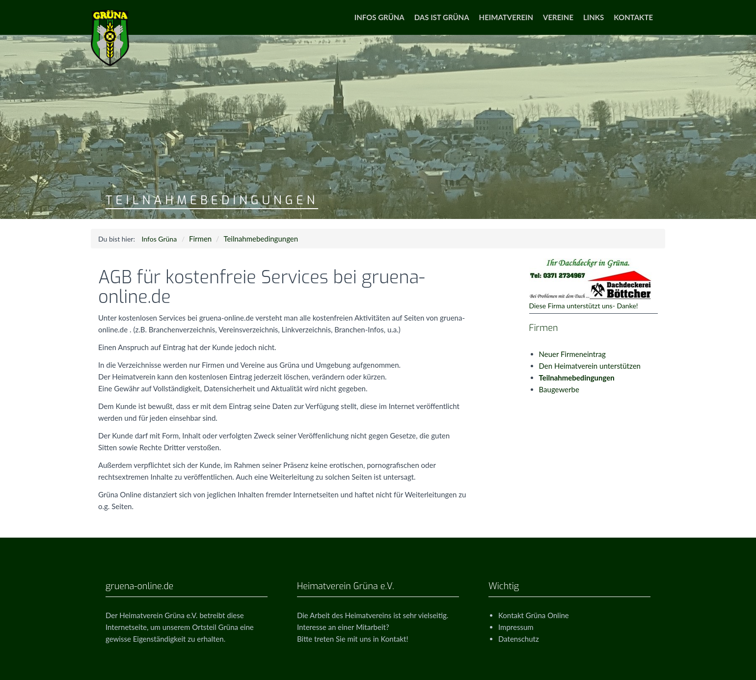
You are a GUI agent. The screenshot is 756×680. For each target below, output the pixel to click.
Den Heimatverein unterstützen (590, 365)
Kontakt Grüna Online (533, 615)
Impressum (516, 627)
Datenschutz (518, 638)
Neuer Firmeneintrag (572, 354)
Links (593, 17)
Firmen (200, 238)
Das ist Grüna (441, 17)
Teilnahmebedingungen (260, 238)
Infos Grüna (379, 17)
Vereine (558, 17)
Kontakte (633, 17)
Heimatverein (506, 17)
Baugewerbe (559, 389)
